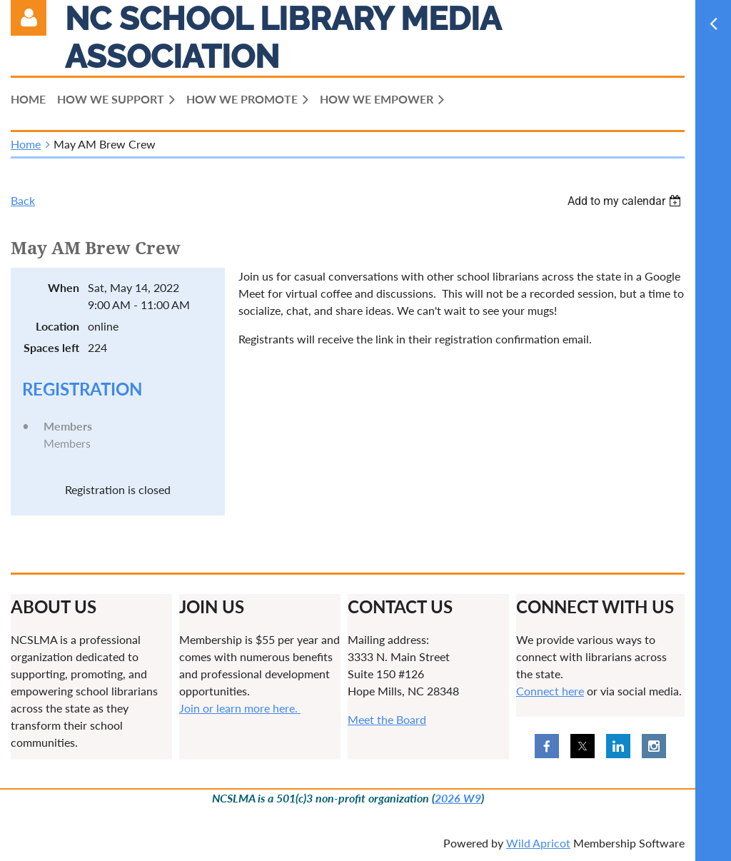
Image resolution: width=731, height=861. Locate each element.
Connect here (550, 691)
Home (26, 144)
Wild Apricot (538, 843)
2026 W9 (458, 798)
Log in (28, 18)
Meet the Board (387, 719)
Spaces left (51, 347)
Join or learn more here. (240, 708)
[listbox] (626, 201)
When (63, 287)
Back (23, 200)
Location (57, 326)
